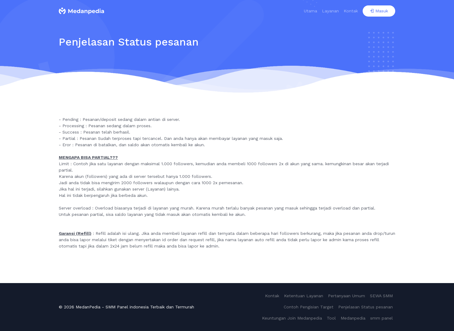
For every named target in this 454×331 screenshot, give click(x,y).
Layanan (330, 10)
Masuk (379, 10)
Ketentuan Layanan (303, 295)
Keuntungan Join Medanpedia (292, 318)
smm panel (381, 318)
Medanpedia (353, 318)
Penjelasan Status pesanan (365, 306)
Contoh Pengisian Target (308, 306)
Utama (310, 10)
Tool (331, 318)
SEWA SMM (381, 295)
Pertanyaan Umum (346, 295)
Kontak (351, 10)
